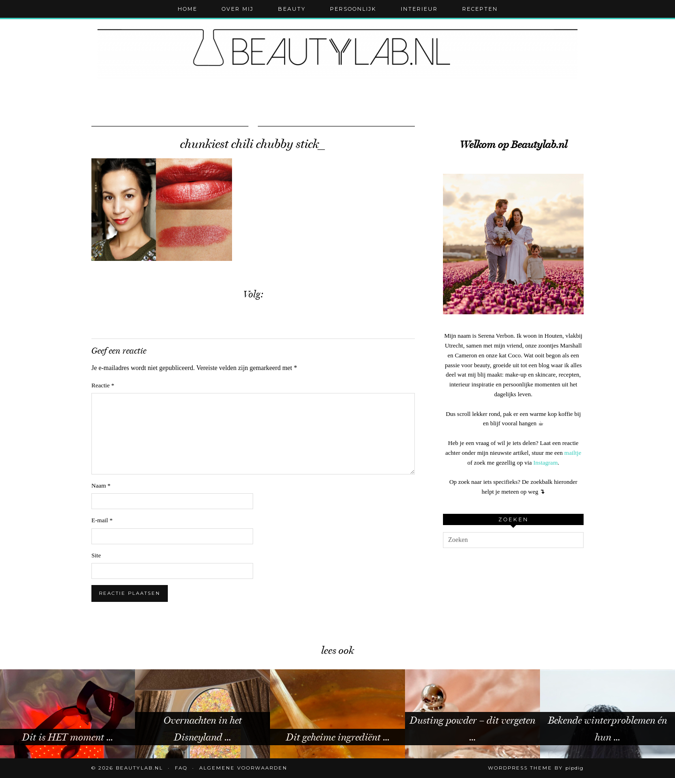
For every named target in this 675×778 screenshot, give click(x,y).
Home (187, 9)
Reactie (102, 385)
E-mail (101, 520)
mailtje (572, 452)
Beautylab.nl (139, 768)
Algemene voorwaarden (243, 768)
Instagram (545, 462)
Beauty (292, 9)
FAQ (181, 768)
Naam (101, 485)
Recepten (480, 9)
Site (96, 555)
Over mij (238, 9)
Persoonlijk (353, 9)
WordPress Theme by (536, 768)
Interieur (419, 9)
